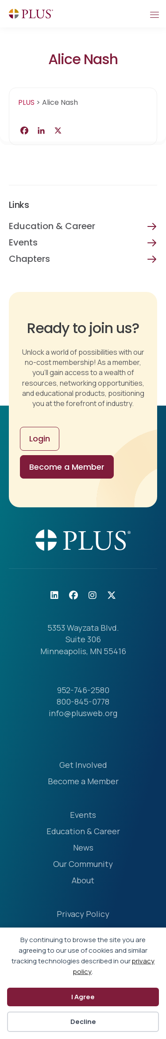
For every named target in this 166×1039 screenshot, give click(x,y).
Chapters (29, 259)
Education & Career (52, 226)
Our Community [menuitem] (83, 864)
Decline (83, 1021)
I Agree (83, 996)
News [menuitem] (83, 848)
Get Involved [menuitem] (83, 765)
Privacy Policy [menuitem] (83, 914)
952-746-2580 (83, 690)
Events (23, 242)
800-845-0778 (83, 701)
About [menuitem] (83, 881)
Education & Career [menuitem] (83, 831)
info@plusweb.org (83, 713)
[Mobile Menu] (154, 14)
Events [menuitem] (83, 815)
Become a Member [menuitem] (83, 781)
